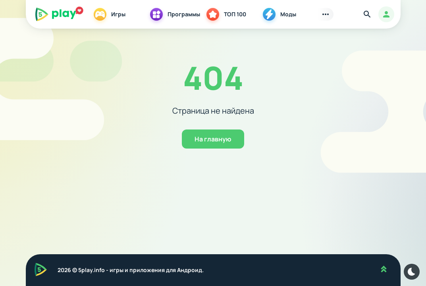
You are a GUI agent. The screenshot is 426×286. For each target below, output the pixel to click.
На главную (213, 139)
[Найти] (367, 14)
